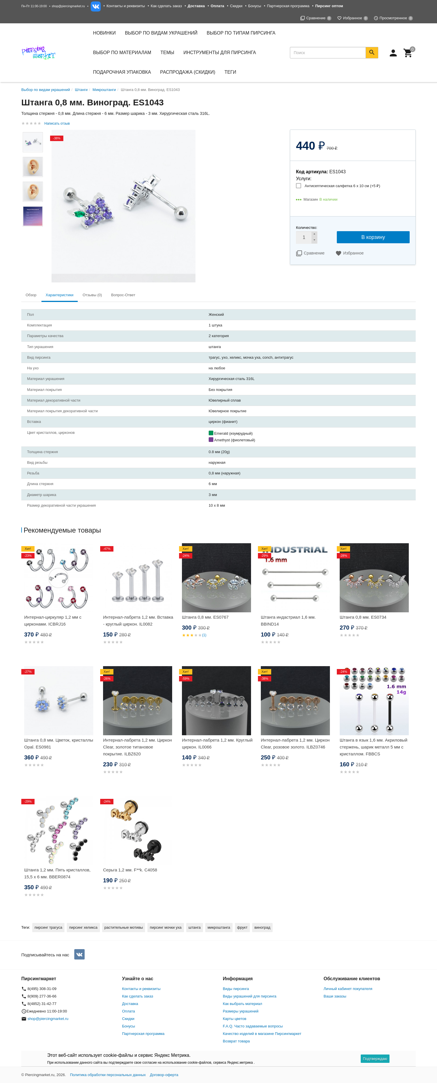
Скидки (236, 6)
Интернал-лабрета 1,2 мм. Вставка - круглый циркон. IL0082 (138, 620)
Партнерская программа (288, 6)
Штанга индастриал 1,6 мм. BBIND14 (288, 620)
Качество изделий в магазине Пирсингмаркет (262, 1033)
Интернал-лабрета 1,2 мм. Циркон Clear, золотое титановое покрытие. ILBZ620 (137, 747)
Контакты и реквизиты (126, 6)
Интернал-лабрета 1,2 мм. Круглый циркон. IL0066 (217, 743)
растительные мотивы (124, 927)
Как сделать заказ (166, 6)
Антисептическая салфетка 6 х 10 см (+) (342, 186)
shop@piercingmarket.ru (68, 6)
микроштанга (219, 927)
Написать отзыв (57, 123)
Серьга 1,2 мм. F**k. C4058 (130, 869)
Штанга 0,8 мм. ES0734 (363, 617)
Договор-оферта (164, 1075)
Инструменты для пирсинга (219, 52)
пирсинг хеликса (83, 927)
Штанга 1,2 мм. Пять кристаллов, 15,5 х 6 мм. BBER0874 (57, 873)
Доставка (130, 1004)
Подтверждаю (375, 1059)
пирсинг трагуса (48, 927)
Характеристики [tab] (59, 295)
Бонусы (254, 6)
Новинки (104, 33)
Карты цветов (234, 1019)
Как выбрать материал (242, 1004)
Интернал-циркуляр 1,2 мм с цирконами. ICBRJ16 (52, 620)
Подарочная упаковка (122, 72)
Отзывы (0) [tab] (92, 295)
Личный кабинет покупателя (348, 989)
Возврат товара (236, 1041)
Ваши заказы (335, 996)
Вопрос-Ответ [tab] (123, 295)
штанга (195, 927)
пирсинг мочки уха (165, 927)
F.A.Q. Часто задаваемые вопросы (253, 1026)
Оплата (128, 1011)
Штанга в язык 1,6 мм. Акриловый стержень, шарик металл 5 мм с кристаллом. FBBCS (373, 747)
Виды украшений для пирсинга (249, 996)
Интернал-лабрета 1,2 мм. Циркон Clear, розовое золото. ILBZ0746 (295, 743)
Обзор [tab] (31, 295)
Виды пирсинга (236, 989)
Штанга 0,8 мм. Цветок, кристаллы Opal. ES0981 (58, 743)
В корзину (373, 237)
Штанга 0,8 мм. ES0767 (205, 617)
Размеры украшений (241, 1011)
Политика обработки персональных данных (108, 1075)
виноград (262, 927)
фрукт (242, 927)
